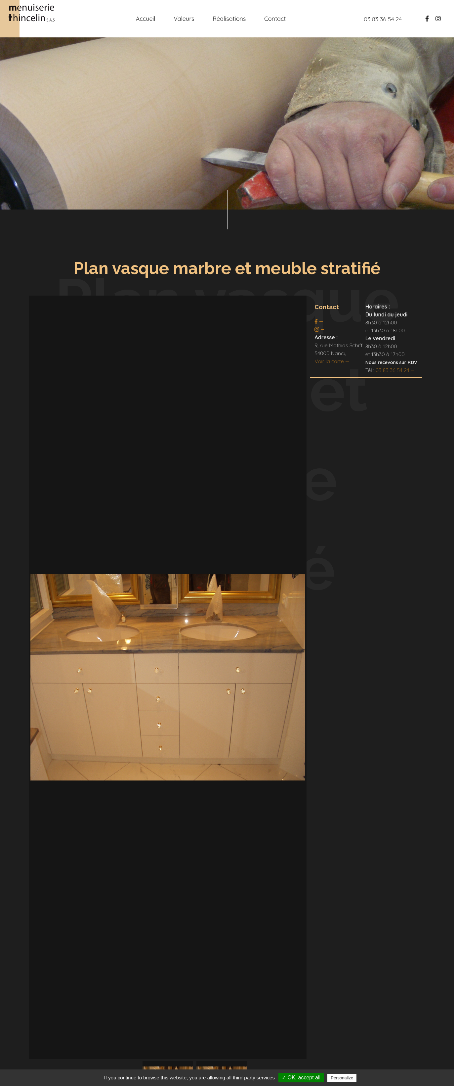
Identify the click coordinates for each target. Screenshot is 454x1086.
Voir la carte (329, 361)
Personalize (342, 1077)
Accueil (145, 19)
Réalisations (229, 19)
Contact (275, 19)
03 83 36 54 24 (392, 370)
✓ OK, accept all (301, 1077)
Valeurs (184, 19)
